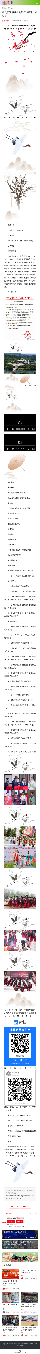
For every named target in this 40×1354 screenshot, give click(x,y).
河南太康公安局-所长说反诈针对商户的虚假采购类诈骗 (10, 1282)
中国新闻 (6, 1293)
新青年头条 (27, 21)
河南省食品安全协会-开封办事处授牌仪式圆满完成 (28, 1329)
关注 (11, 1221)
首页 (3, 8)
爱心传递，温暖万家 (10, 1304)
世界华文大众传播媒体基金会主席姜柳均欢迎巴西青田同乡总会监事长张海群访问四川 (28, 1305)
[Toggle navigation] (36, 3)
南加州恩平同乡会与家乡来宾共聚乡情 (10, 1329)
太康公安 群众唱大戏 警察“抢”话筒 (28, 1271)
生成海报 (8, 1213)
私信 (19, 1221)
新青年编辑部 (6, 21)
